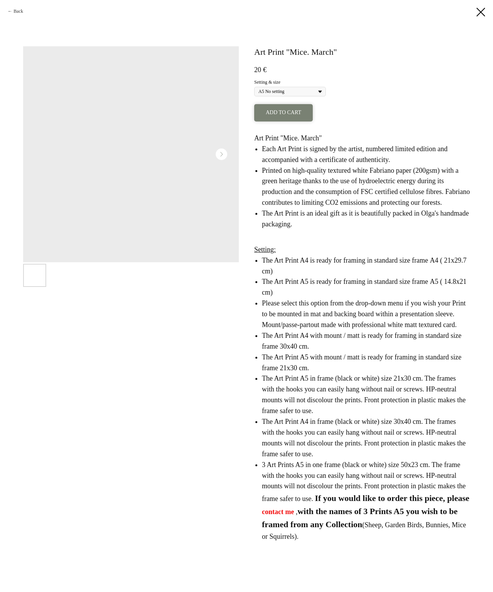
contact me (278, 512)
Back (18, 11)
